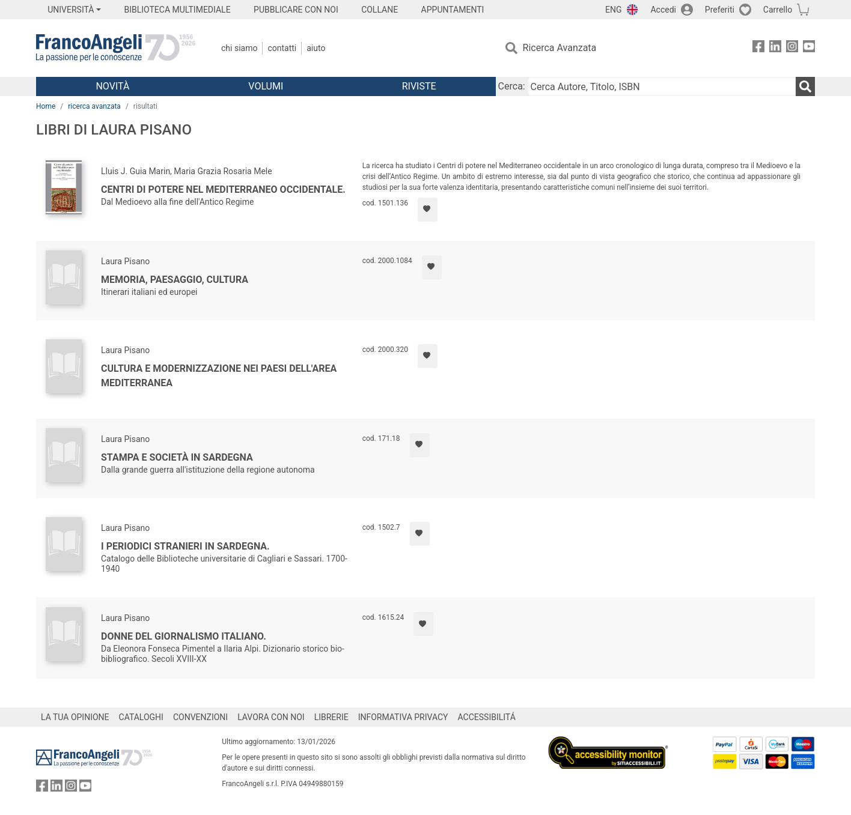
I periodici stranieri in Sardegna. (185, 546)
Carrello (777, 9)
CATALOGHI (141, 717)
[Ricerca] (805, 86)
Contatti (281, 48)
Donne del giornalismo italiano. (183, 636)
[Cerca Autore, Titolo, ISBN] (662, 86)
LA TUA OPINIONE (75, 717)
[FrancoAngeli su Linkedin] (775, 48)
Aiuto (316, 48)
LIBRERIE (331, 717)
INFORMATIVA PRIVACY (403, 717)
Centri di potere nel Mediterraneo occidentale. (223, 189)
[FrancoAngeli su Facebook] (758, 48)
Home (45, 106)
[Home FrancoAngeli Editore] (115, 48)
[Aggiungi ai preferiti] (428, 210)
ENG (613, 9)
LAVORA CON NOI (271, 717)
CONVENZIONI (200, 717)
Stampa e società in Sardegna (177, 457)
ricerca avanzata (94, 106)
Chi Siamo (239, 48)
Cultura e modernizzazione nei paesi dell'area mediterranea (219, 376)
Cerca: (511, 86)
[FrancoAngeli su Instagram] (792, 48)
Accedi (663, 9)
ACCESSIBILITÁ (487, 717)
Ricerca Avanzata (560, 47)
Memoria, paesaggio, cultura (174, 279)
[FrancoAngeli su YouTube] (809, 48)
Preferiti (719, 9)
